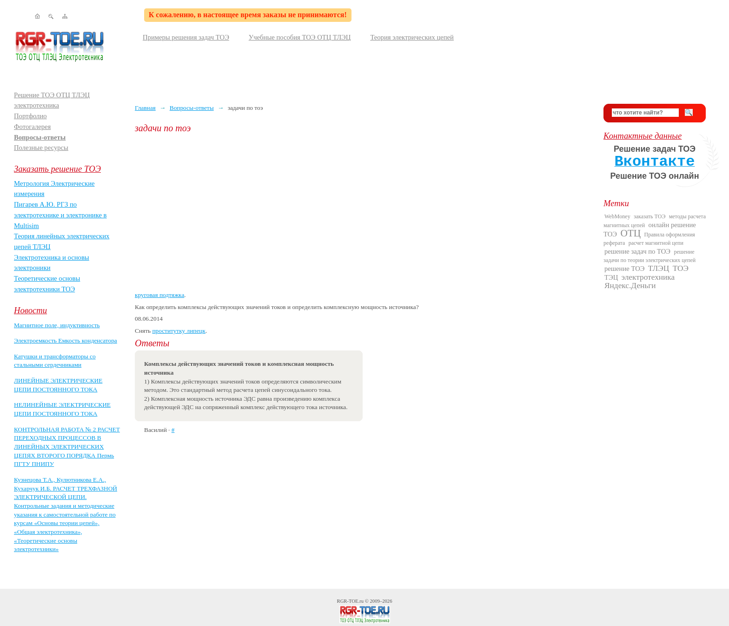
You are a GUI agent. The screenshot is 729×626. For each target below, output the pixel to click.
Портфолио (30, 116)
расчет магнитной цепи (656, 243)
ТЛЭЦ (658, 268)
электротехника (648, 277)
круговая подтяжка (159, 294)
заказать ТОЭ (649, 216)
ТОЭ (681, 268)
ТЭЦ (611, 277)
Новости (30, 310)
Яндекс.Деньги (630, 285)
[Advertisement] (362, 212)
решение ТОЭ (624, 268)
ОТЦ (630, 233)
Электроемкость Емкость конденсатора (65, 340)
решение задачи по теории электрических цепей (649, 256)
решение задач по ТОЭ (637, 251)
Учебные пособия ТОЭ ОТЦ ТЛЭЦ (300, 37)
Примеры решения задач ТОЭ (186, 37)
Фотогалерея (32, 126)
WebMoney (617, 216)
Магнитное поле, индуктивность (57, 325)
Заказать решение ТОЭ (57, 169)
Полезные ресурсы (41, 147)
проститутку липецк (178, 330)
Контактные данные (642, 136)
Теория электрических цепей (412, 37)
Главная (145, 107)
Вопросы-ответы (40, 137)
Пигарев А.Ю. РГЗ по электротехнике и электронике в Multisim (60, 215)
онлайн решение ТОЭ (649, 229)
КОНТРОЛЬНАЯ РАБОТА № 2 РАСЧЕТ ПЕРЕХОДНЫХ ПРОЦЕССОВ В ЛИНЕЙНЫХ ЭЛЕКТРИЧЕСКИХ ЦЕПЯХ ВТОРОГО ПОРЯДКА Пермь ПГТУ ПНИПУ (67, 447)
